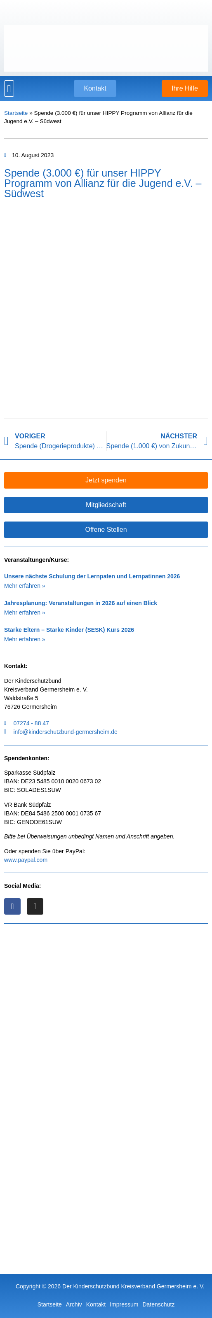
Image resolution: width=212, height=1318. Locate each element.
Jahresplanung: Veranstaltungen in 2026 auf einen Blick (80, 603)
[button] (9, 88)
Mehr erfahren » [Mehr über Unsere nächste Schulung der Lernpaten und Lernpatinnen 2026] (24, 585)
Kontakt (96, 1304)
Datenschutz (158, 1304)
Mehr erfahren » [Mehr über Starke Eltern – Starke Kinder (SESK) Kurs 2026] (24, 639)
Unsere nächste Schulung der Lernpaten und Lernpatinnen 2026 (92, 576)
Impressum (124, 1304)
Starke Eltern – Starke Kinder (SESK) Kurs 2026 (69, 629)
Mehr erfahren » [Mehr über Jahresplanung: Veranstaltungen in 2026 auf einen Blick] (24, 612)
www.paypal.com (25, 860)
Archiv (74, 1304)
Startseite (16, 113)
